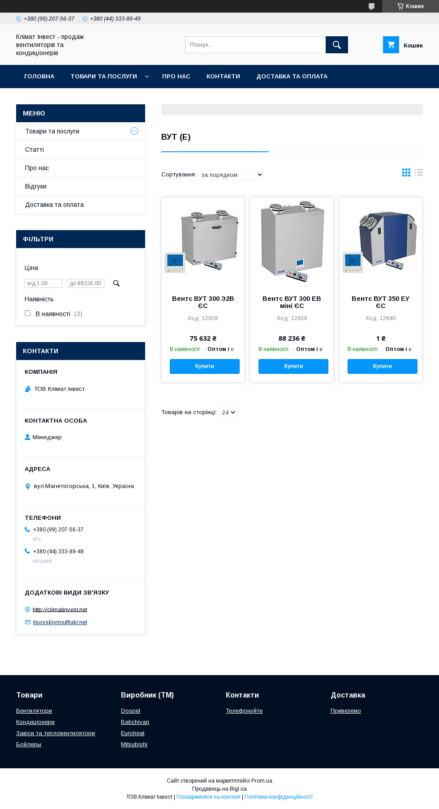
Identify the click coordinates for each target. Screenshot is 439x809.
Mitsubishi (134, 744)
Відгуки (36, 186)
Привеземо (346, 710)
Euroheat (132, 733)
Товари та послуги (103, 76)
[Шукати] (337, 44)
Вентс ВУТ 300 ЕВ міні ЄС (292, 302)
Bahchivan (135, 722)
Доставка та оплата (291, 76)
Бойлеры (28, 744)
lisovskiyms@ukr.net (60, 622)
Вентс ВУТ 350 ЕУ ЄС (380, 302)
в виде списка (419, 174)
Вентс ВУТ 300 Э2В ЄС (203, 302)
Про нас (176, 76)
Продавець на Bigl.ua (219, 789)
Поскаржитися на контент (208, 797)
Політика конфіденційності (279, 797)
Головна (39, 76)
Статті (34, 149)
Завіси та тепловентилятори (55, 733)
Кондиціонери (35, 722)
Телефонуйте (244, 710)
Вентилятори (34, 710)
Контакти (223, 76)
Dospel (130, 710)
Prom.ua (261, 781)
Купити (204, 366)
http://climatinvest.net (60, 609)
